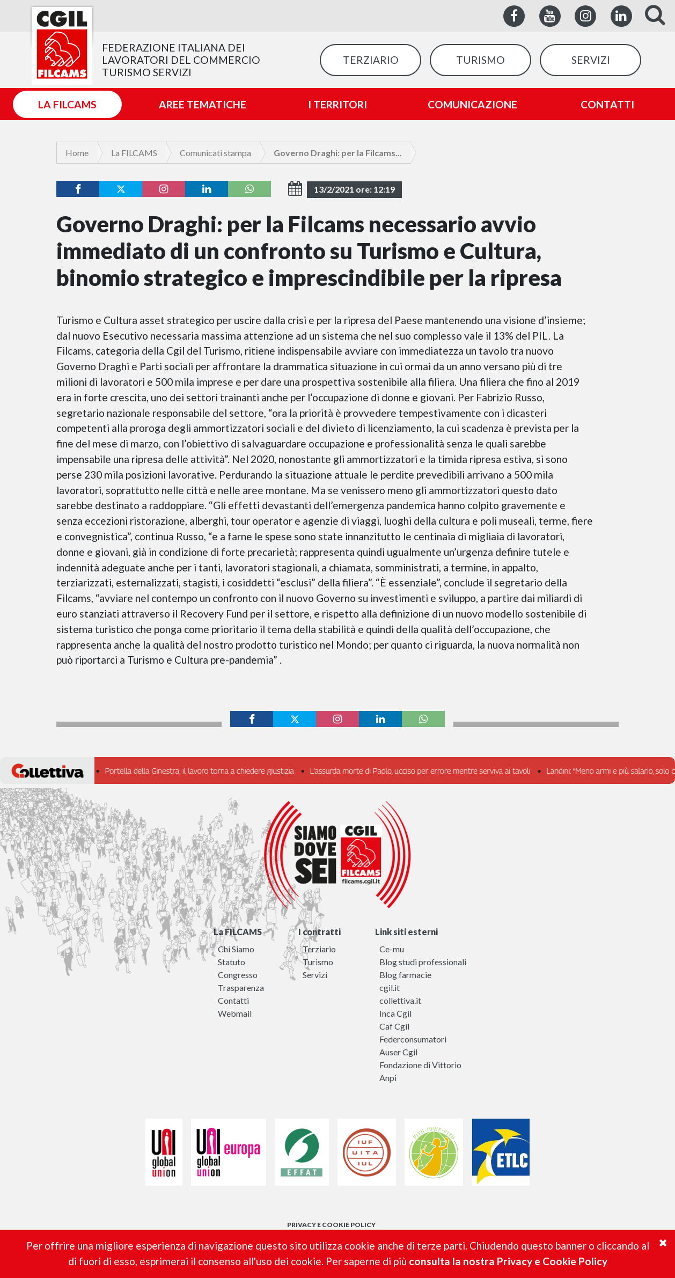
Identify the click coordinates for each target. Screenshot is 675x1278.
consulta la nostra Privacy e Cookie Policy (508, 1261)
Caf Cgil (394, 1026)
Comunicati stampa (215, 153)
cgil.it (389, 987)
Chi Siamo (236, 949)
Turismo (318, 962)
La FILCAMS (134, 153)
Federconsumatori (412, 1039)
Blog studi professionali (422, 962)
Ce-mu (391, 949)
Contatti (233, 1000)
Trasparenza (241, 987)
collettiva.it (400, 1000)
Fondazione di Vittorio (420, 1065)
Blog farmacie (405, 974)
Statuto (231, 962)
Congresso (238, 974)
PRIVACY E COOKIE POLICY (331, 1225)
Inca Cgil (395, 1013)
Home (77, 153)
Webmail (235, 1013)
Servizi (315, 974)
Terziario (319, 949)
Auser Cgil (398, 1052)
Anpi (388, 1078)
